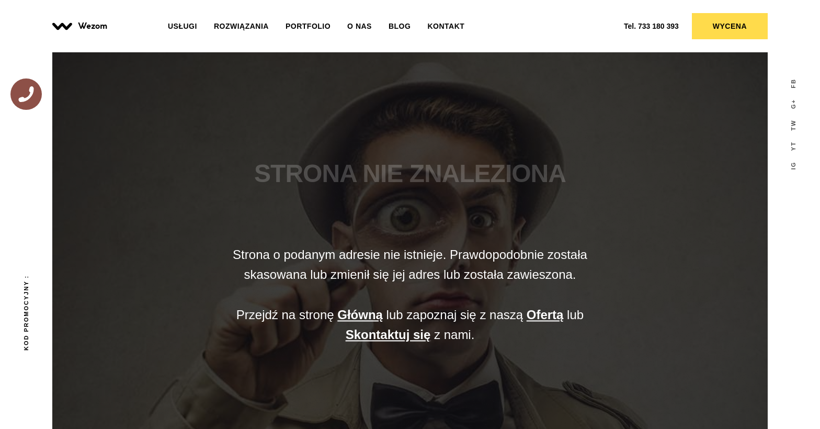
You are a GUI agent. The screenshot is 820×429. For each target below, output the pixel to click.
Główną (360, 315)
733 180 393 (651, 26)
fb (793, 83)
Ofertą (545, 315)
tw (793, 125)
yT (793, 146)
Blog (400, 26)
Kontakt (445, 26)
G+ (793, 104)
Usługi (182, 26)
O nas (359, 26)
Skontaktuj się (388, 335)
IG (793, 166)
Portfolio (308, 26)
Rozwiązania (241, 26)
